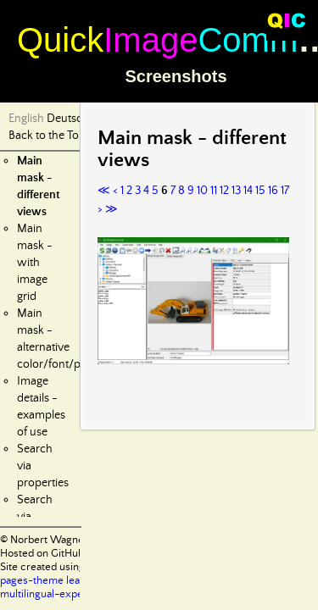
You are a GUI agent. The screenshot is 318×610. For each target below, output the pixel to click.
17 (285, 190)
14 (248, 190)
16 (273, 190)
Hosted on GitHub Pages (57, 553)
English (26, 118)
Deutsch (68, 118)
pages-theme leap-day (54, 580)
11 (213, 190)
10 (202, 190)
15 (260, 190)
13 (236, 190)
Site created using (42, 567)
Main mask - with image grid (35, 262)
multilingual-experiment (57, 594)
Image (150, 39)
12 (224, 190)
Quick (60, 39)
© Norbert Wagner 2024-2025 (72, 540)
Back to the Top (47, 135)
